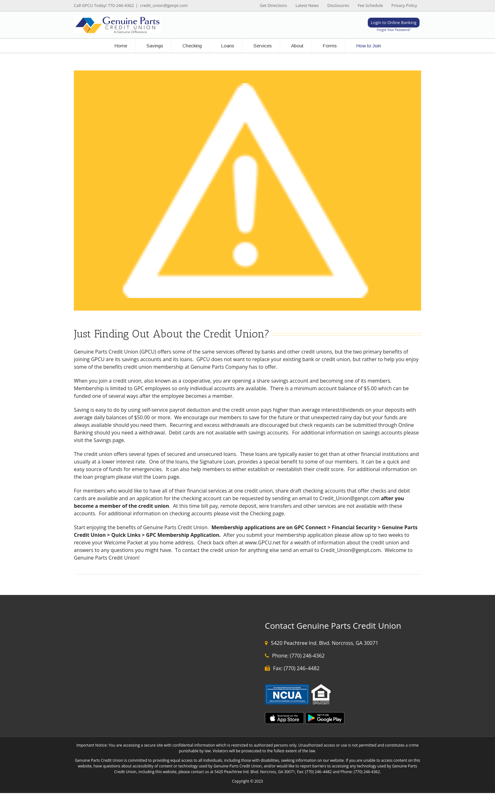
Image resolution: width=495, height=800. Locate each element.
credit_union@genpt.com (164, 5)
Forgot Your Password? (394, 29)
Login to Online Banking (393, 22)
